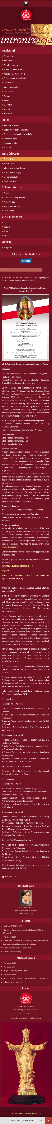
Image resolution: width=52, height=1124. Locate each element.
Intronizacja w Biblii (11, 125)
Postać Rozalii (9, 159)
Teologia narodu (10, 143)
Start (4, 277)
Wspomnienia (9, 202)
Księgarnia (8, 247)
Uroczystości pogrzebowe (14, 197)
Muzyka (7, 227)
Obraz (6, 222)
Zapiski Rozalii (9, 164)
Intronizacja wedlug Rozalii (14, 168)
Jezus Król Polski (10, 139)
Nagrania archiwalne (12, 206)
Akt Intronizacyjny (11, 65)
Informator (8, 114)
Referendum (9, 83)
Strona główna (10, 56)
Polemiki (7, 147)
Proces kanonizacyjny (12, 172)
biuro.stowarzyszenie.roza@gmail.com (17, 566)
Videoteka (8, 105)
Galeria (6, 100)
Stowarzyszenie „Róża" (13, 69)
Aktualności (8, 91)
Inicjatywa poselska (11, 87)
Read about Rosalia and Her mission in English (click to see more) (26, 911)
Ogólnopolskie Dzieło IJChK (15, 78)
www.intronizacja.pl (10, 547)
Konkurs (7, 96)
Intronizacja (8, 61)
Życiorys (7, 193)
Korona (7, 236)
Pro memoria (9, 211)
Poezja (6, 231)
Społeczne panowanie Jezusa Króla (18, 134)
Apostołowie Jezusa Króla (14, 74)
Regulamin (6, 570)
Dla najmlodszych (11, 177)
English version (10, 181)
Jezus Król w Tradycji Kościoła (16, 130)
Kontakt (7, 109)
